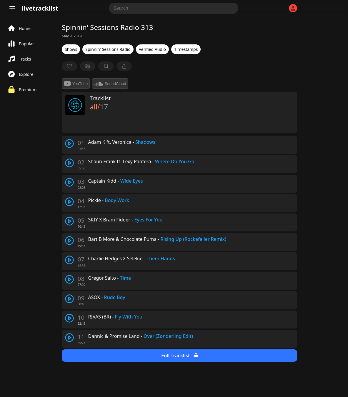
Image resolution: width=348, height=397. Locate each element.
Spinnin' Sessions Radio (107, 49)
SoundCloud (110, 83)
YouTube (76, 83)
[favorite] (69, 66)
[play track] (69, 143)
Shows (71, 49)
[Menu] (12, 8)
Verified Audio (152, 49)
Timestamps (186, 49)
